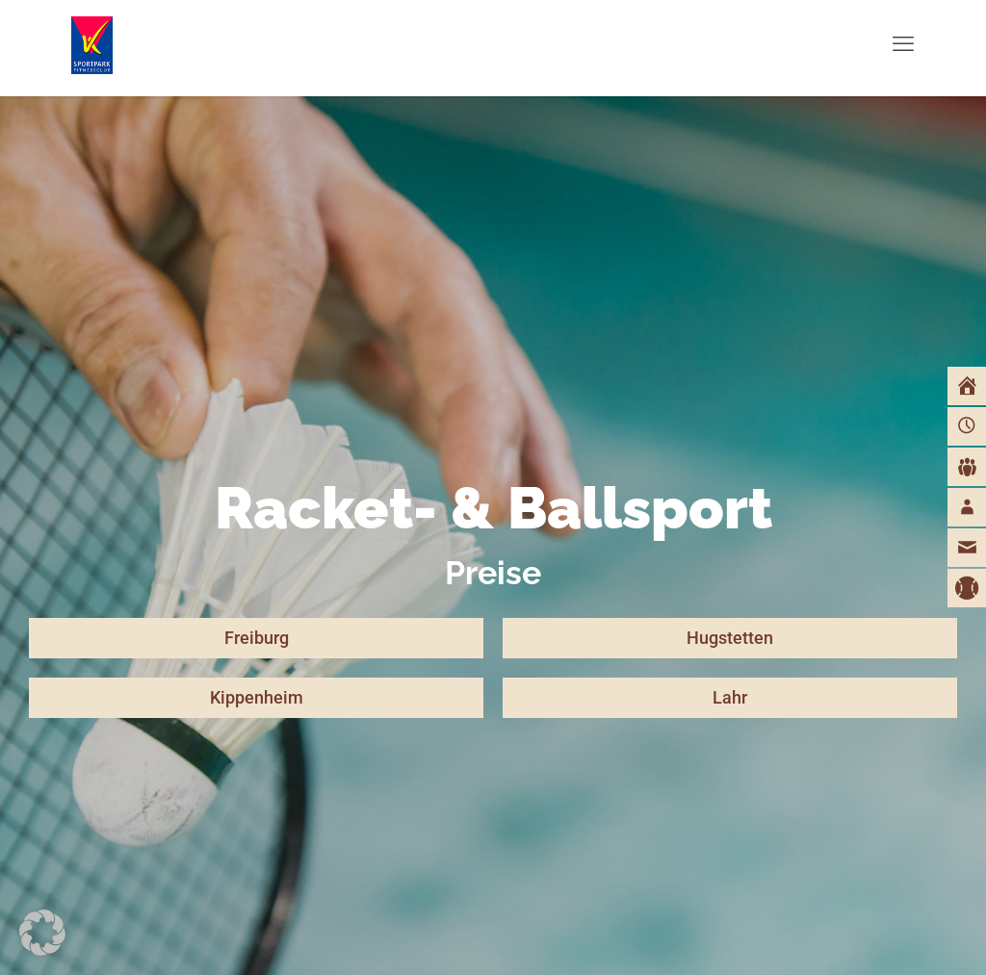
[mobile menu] (903, 43)
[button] (42, 932)
